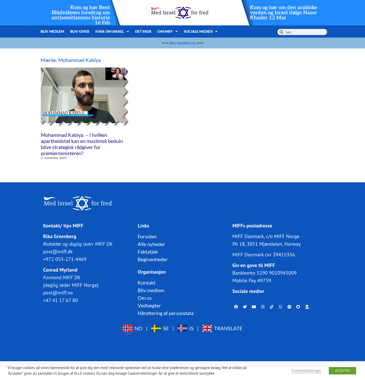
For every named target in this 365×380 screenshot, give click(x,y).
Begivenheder (153, 259)
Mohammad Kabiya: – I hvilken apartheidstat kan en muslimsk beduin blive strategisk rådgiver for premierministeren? (82, 144)
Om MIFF (167, 31)
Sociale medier (200, 31)
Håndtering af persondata (166, 313)
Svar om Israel (112, 31)
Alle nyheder (151, 244)
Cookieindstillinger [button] (306, 370)
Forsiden (147, 236)
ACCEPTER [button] (342, 371)
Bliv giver (79, 31)
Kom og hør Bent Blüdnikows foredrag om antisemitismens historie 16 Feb (80, 15)
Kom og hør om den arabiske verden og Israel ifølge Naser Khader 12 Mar (283, 13)
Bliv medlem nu (182, 42)
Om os (145, 297)
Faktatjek (148, 251)
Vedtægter (149, 305)
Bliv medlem (52, 31)
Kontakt (146, 282)
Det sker (143, 31)
